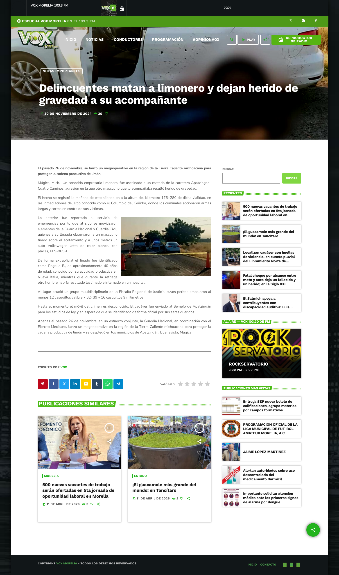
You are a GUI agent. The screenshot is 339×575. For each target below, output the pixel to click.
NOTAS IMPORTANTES (62, 71)
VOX (64, 367)
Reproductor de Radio (295, 39)
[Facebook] (316, 21)
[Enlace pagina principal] (38, 39)
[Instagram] (303, 21)
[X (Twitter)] (291, 21)
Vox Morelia (66, 564)
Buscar (228, 169)
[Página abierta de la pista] (122, 8)
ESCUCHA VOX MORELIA (56, 21)
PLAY (248, 39)
